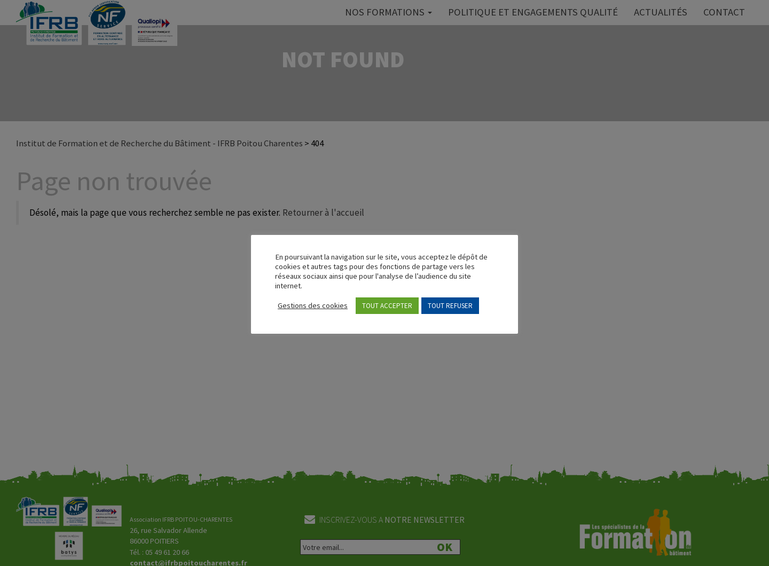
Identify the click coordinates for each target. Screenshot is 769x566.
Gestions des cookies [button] (313, 305)
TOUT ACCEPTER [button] (387, 305)
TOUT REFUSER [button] (450, 305)
